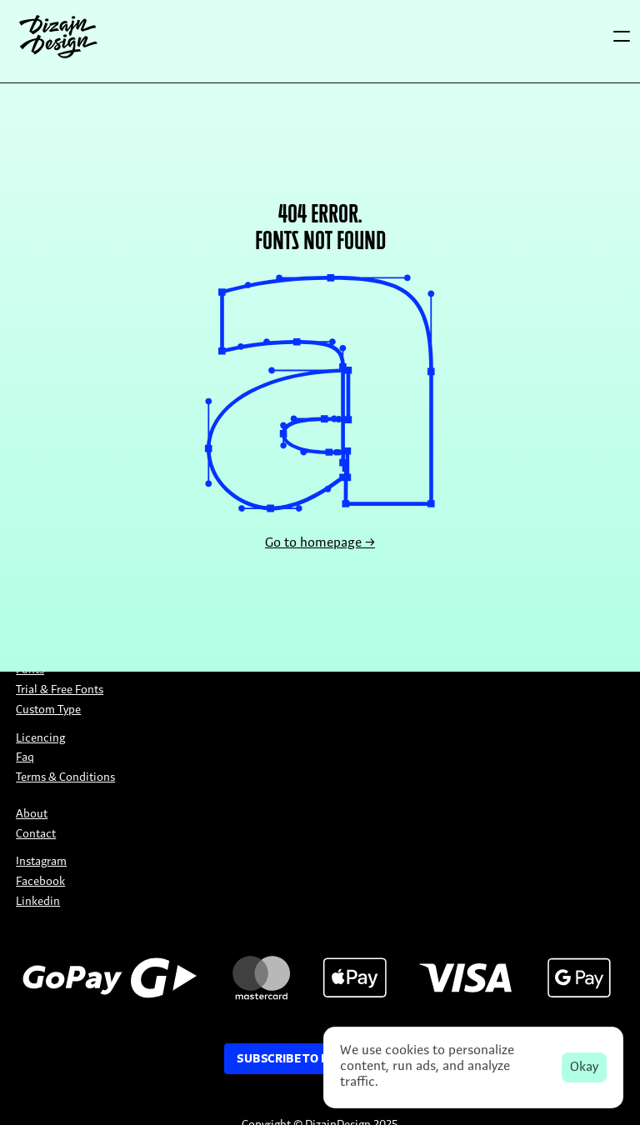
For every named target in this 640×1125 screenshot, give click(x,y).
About (32, 814)
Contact (36, 834)
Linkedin (38, 902)
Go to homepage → (320, 543)
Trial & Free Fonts (59, 690)
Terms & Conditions (65, 778)
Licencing (40, 738)
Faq (25, 758)
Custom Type (48, 710)
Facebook (40, 882)
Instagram (41, 862)
